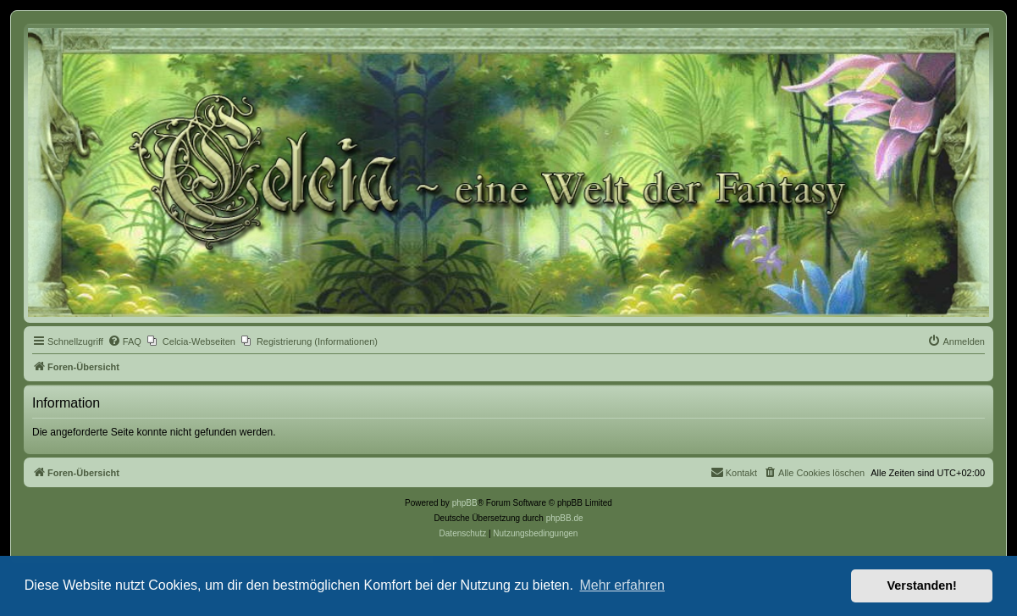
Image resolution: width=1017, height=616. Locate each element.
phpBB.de (564, 518)
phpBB (465, 503)
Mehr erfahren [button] (622, 585)
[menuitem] (124, 341)
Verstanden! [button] (922, 585)
